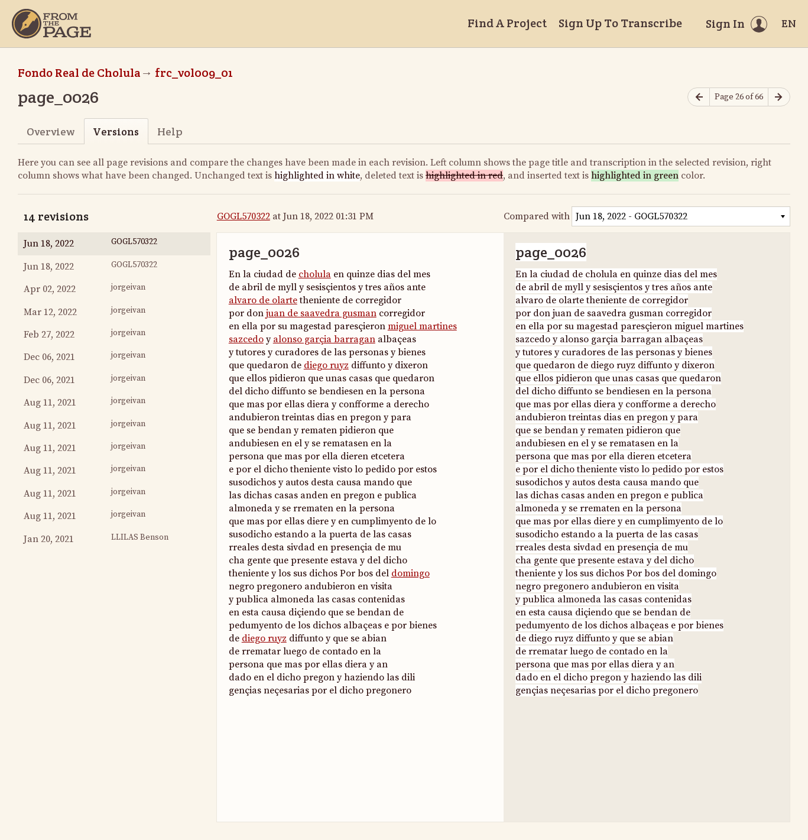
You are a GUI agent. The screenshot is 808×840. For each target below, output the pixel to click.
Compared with (537, 216)
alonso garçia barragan (324, 339)
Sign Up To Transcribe (620, 23)
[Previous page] (698, 97)
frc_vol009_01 (194, 72)
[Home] (51, 23)
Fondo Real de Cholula (79, 72)
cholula (314, 274)
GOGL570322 (243, 216)
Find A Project (507, 23)
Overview (50, 131)
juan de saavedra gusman (321, 313)
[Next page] (779, 97)
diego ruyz (326, 365)
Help (170, 131)
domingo (410, 573)
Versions (116, 131)
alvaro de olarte (263, 300)
